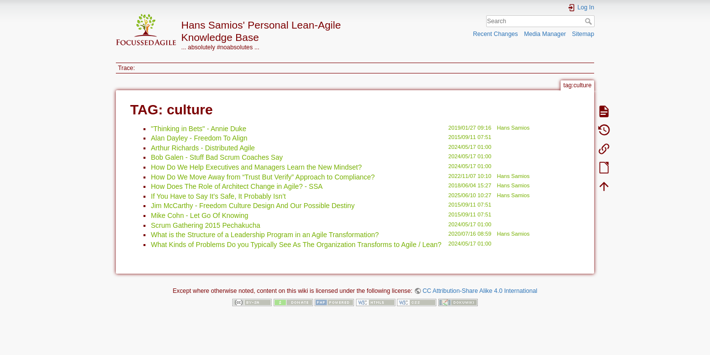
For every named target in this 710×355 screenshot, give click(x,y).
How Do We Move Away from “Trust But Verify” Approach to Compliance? (263, 177)
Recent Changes (495, 34)
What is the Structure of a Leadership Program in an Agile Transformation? (265, 235)
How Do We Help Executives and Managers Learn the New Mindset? (256, 167)
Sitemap (583, 34)
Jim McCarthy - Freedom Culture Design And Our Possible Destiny (253, 206)
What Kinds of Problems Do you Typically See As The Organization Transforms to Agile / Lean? (296, 244)
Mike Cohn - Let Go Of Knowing (199, 215)
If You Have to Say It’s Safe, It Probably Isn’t (218, 196)
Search (589, 21)
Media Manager (545, 34)
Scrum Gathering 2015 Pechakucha (205, 225)
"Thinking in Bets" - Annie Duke (199, 129)
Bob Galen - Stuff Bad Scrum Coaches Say (217, 157)
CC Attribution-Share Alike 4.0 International (480, 290)
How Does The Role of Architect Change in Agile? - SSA (236, 186)
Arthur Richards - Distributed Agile (203, 148)
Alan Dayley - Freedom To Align (199, 138)
